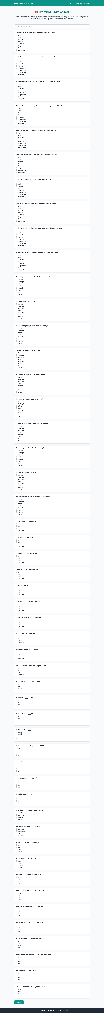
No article (20, 643)
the (18, 528)
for (18, 751)
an (18, 526)
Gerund (19, 280)
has (18, 948)
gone (18, 849)
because (20, 829)
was (18, 881)
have (18, 900)
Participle (20, 282)
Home (71, 3)
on (18, 687)
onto (18, 765)
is (17, 877)
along (19, 733)
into (18, 737)
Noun (18, 35)
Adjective (20, 40)
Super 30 (78, 3)
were (18, 895)
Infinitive (20, 284)
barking (19, 865)
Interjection (21, 50)
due (18, 833)
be (18, 932)
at (17, 701)
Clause (19, 294)
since (19, 749)
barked (19, 867)
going (19, 851)
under (19, 689)
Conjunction (21, 48)
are (18, 879)
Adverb (19, 42)
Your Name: (18, 23)
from (18, 753)
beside (19, 813)
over (18, 691)
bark (18, 861)
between (20, 815)
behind (19, 817)
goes (18, 847)
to (17, 769)
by (18, 723)
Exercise (87, 3)
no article (20, 530)
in (17, 685)
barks (19, 863)
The (18, 641)
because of (21, 831)
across (19, 735)
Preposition (21, 46)
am (18, 883)
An (18, 638)
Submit (19, 1002)
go (18, 845)
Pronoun (20, 44)
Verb (18, 37)
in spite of (20, 835)
